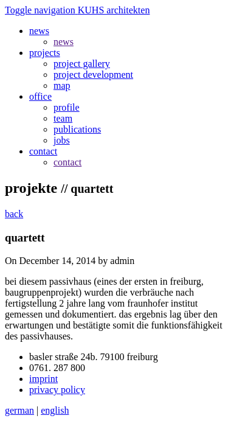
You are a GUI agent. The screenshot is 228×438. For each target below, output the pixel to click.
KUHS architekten (114, 10)
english (55, 410)
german (19, 410)
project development (93, 74)
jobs (62, 140)
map (62, 85)
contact (67, 162)
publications (77, 129)
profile (67, 107)
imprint (43, 379)
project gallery (82, 63)
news (64, 41)
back (14, 214)
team (63, 118)
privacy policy (57, 389)
